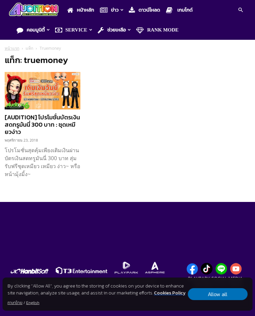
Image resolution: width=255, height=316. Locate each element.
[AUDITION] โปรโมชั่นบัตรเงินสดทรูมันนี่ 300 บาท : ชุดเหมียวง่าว (42, 124)
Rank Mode (157, 30)
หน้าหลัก (80, 10)
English (33, 303)
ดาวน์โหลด (144, 10)
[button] (240, 10)
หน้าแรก (12, 48)
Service (73, 30)
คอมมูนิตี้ (33, 30)
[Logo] (35, 10)
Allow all (217, 294)
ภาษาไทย (15, 303)
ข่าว (112, 10)
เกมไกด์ (179, 10)
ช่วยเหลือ (114, 30)
